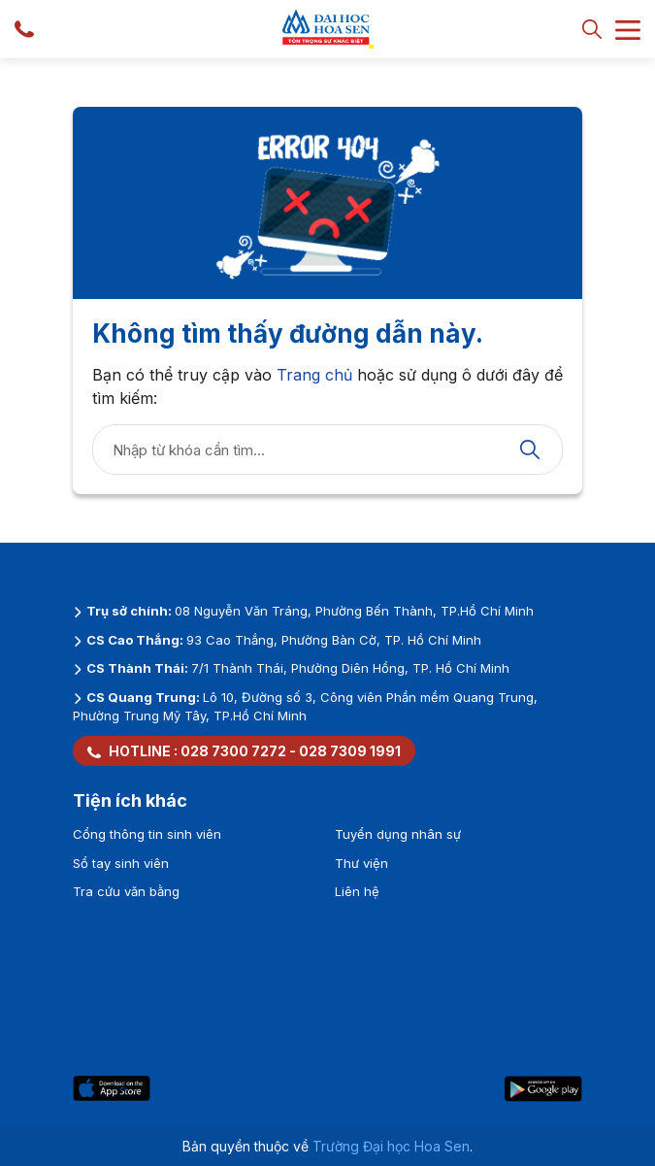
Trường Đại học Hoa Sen (391, 1146)
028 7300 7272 (233, 751)
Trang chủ (314, 374)
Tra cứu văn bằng (126, 891)
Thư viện (361, 863)
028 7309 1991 (350, 751)
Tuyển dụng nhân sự (398, 834)
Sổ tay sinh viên (121, 863)
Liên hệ (357, 891)
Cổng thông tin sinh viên (147, 834)
